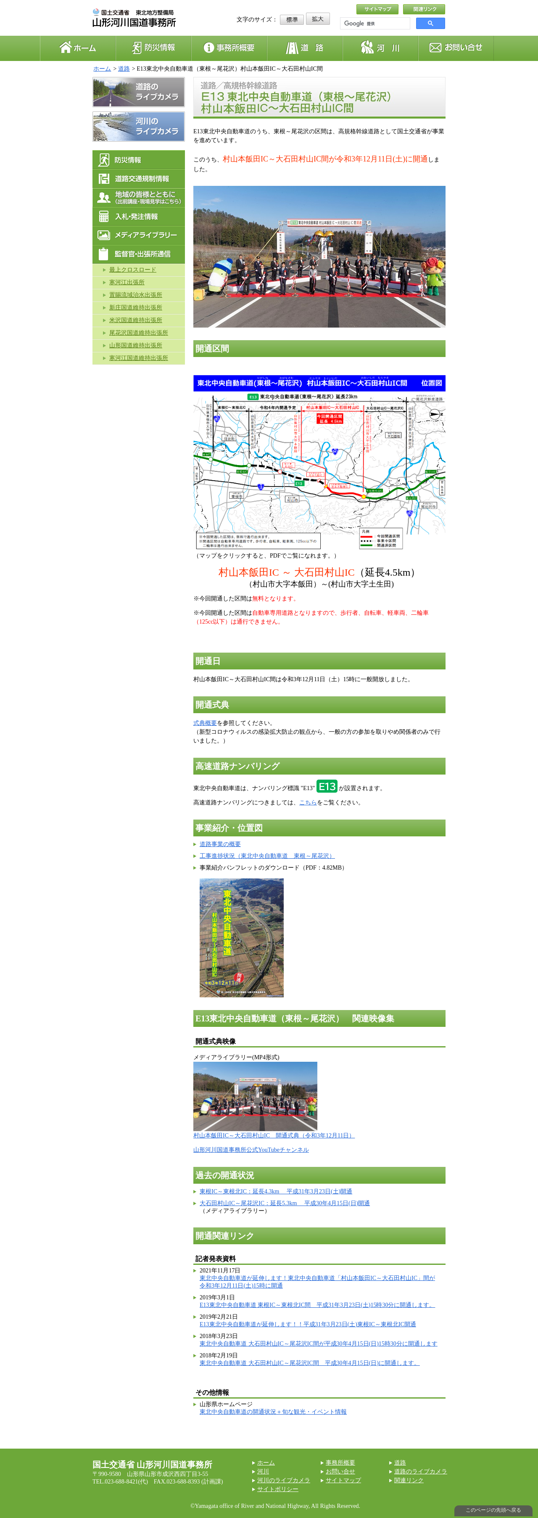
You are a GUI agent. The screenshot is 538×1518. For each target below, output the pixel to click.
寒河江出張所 (127, 282)
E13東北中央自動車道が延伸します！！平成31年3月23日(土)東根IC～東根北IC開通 (308, 1324)
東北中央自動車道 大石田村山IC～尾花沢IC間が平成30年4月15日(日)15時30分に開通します (319, 1344)
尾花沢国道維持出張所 (138, 333)
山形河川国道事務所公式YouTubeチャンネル (251, 1150)
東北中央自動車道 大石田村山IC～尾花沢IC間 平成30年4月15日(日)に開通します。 (310, 1363)
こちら (308, 802)
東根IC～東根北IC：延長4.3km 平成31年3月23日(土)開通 (276, 1191)
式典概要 (205, 723)
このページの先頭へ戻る (493, 1510)
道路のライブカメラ (420, 1471)
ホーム (102, 69)
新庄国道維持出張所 (135, 307)
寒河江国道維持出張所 (138, 358)
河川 (263, 1471)
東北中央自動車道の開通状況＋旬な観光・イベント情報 (273, 1412)
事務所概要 (340, 1463)
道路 (124, 69)
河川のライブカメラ (283, 1480)
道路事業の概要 (220, 844)
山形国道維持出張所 (135, 345)
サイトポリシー (277, 1489)
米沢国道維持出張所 (135, 320)
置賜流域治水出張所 (135, 295)
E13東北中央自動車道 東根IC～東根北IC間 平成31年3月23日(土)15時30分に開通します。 (317, 1305)
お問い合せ (340, 1471)
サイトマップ (343, 1480)
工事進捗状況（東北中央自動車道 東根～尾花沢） (267, 856)
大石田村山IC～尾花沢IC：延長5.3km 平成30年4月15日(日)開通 (285, 1203)
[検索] (374, 23)
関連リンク (409, 1480)
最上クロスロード (132, 270)
